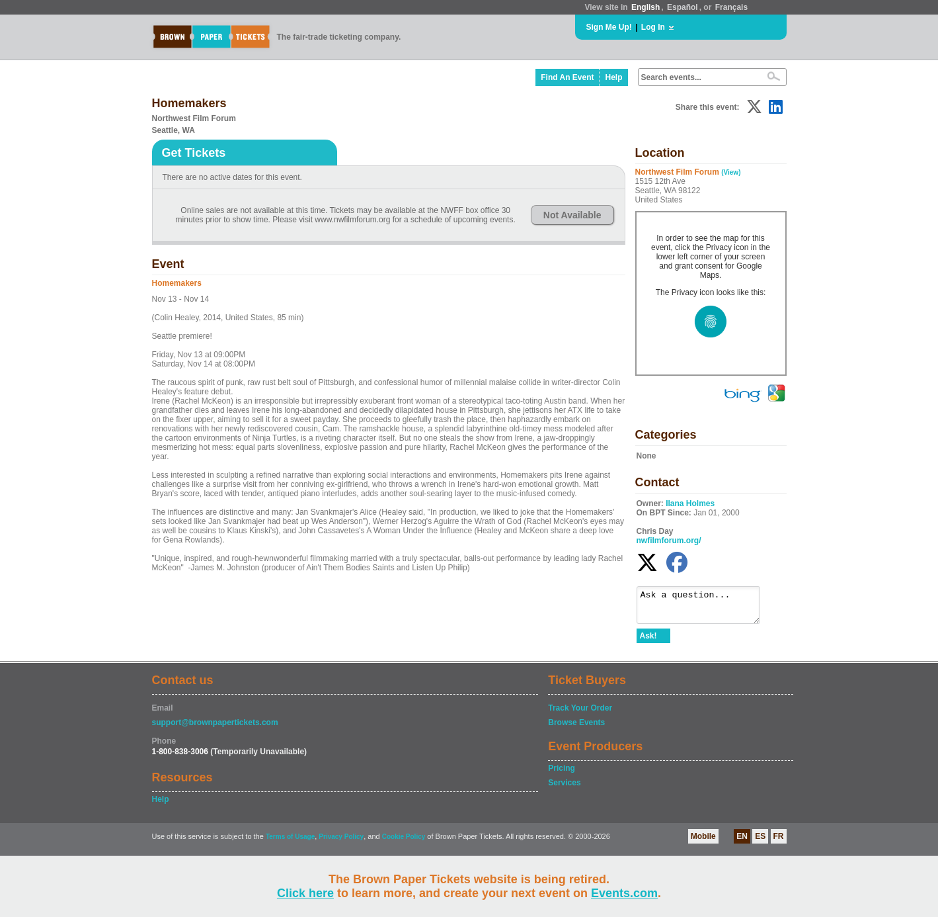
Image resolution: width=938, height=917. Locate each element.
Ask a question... (705, 608)
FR (778, 842)
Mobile (703, 842)
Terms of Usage (290, 842)
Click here (305, 893)
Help (613, 77)
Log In (653, 27)
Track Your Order (580, 714)
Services (564, 788)
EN (742, 842)
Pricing (561, 774)
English (645, 7)
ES (760, 842)
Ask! (648, 641)
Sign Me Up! (609, 27)
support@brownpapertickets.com (215, 728)
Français (731, 7)
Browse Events (576, 728)
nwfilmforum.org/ (669, 540)
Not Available (572, 215)
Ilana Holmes (690, 503)
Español (682, 7)
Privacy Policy (341, 842)
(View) (730, 172)
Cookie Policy (404, 842)
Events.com (624, 893)
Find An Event (567, 77)
